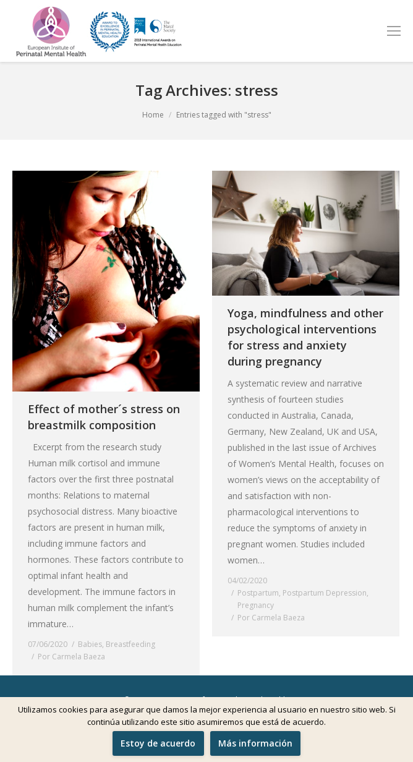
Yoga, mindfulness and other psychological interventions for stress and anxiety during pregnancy (305, 337)
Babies (90, 644)
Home (153, 114)
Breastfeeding (130, 644)
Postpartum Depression (325, 593)
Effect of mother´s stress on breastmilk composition (104, 416)
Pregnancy (255, 605)
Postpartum (258, 593)
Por (71, 656)
